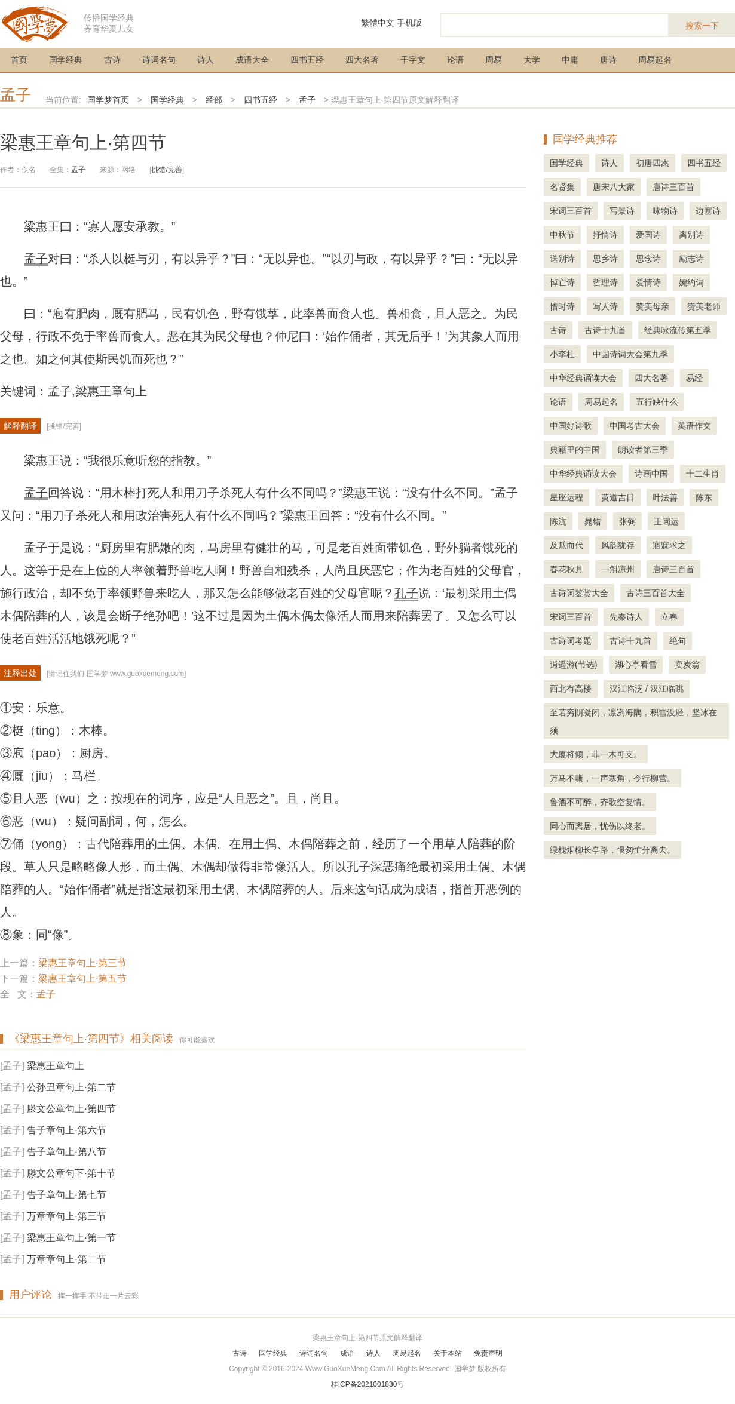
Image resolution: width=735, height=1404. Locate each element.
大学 (531, 59)
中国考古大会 (635, 426)
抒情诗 (605, 234)
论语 (455, 59)
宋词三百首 (571, 211)
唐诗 (608, 59)
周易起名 (655, 59)
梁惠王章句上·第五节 (82, 978)
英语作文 (694, 426)
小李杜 (562, 354)
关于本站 (447, 1353)
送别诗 (562, 258)
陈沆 (558, 521)
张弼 (627, 521)
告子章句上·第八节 (66, 1152)
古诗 (112, 59)
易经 (694, 378)
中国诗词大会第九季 (630, 354)
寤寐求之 (669, 545)
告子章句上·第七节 (66, 1195)
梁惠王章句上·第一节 (71, 1238)
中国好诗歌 (571, 426)
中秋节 (562, 234)
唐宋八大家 (614, 187)
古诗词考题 (571, 641)
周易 (493, 59)
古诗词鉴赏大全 (579, 593)
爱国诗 (648, 234)
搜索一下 (702, 25)
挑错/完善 (166, 169)
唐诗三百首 (673, 187)
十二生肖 (702, 473)
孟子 (15, 95)
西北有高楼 (571, 688)
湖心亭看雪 (636, 664)
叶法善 (665, 497)
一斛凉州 (618, 569)
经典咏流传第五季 (677, 330)
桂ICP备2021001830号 (368, 1384)
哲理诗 (605, 282)
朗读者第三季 (643, 449)
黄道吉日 (618, 497)
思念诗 (648, 258)
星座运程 (566, 497)
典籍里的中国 (575, 449)
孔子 (406, 593)
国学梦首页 (108, 100)
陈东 (704, 497)
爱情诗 (648, 282)
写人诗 (605, 306)
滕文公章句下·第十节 (71, 1173)
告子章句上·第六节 (66, 1130)
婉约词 (691, 282)
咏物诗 (665, 211)
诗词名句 (159, 59)
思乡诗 (605, 258)
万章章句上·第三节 (66, 1216)
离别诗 (691, 234)
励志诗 (691, 258)
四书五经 (307, 59)
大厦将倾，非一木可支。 (596, 754)
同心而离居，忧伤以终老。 (600, 826)
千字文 (412, 59)
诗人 (205, 59)
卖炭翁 (687, 664)
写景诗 (622, 211)
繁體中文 (377, 22)
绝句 (677, 641)
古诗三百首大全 (655, 593)
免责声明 (488, 1353)
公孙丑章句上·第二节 (71, 1087)
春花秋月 (566, 569)
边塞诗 (708, 211)
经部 (214, 100)
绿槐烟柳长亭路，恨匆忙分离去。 (612, 850)
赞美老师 (704, 306)
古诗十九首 (605, 330)
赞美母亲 (652, 306)
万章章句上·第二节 (66, 1259)
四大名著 (362, 59)
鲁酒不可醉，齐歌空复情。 (600, 802)
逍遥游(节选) (573, 664)
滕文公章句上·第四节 (71, 1109)
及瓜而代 (566, 545)
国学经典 (65, 59)
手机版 (409, 22)
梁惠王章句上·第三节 (82, 963)
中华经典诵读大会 (583, 378)
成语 (347, 1353)
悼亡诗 (562, 282)
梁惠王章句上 (55, 1066)
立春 (669, 617)
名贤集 (562, 187)
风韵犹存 (618, 545)
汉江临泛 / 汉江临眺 (647, 688)
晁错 (592, 521)
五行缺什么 (657, 402)
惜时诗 (562, 306)
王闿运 (666, 521)
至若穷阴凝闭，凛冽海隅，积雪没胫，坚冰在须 (633, 721)
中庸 (570, 59)
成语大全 (252, 59)
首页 (19, 59)
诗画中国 (651, 473)
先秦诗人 (626, 617)
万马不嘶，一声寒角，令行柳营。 (612, 778)
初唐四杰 (652, 163)
